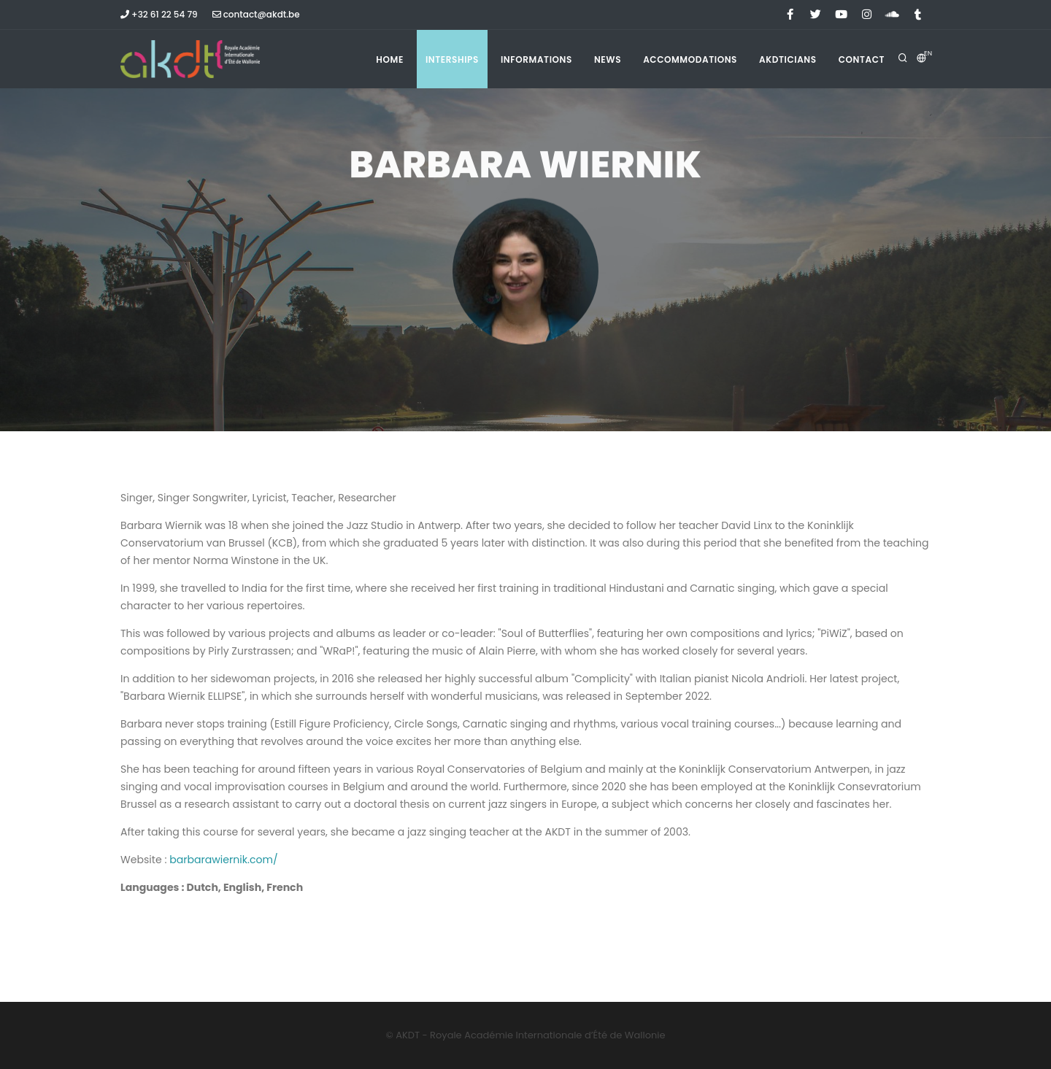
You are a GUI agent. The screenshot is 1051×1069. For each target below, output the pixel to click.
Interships (452, 59)
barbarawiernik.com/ (223, 859)
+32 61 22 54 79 (159, 14)
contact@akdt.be (256, 14)
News (607, 59)
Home (390, 59)
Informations (536, 59)
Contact (862, 59)
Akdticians (788, 59)
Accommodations (690, 59)
